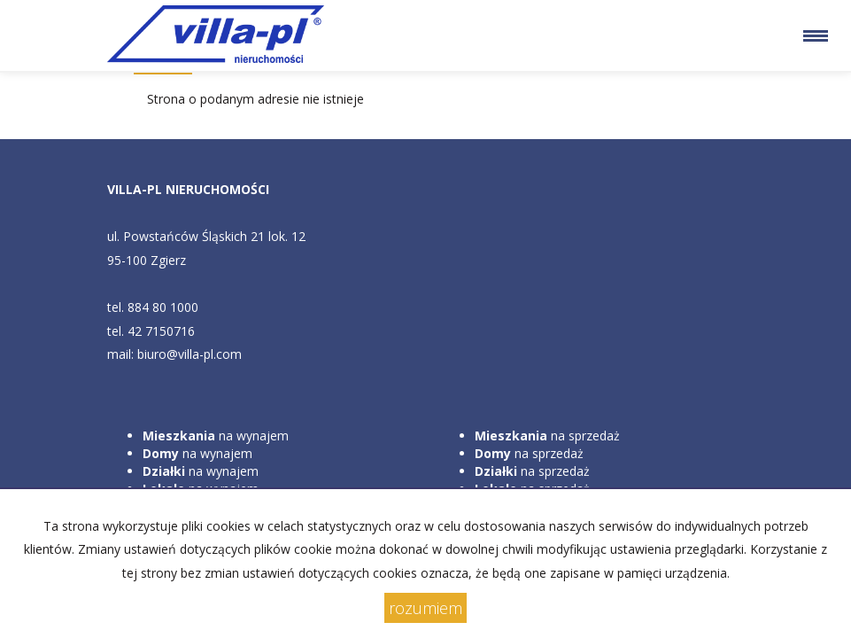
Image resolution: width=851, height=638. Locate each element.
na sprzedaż (547, 435)
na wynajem (216, 435)
